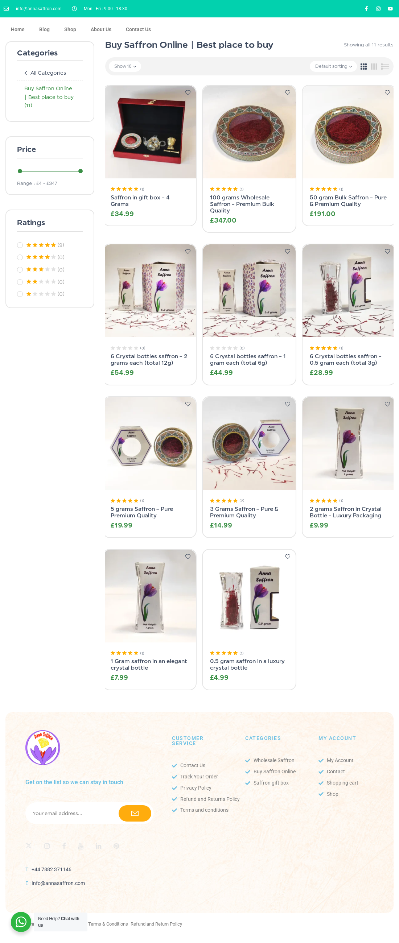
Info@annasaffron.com (58, 883)
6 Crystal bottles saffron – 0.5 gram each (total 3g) (346, 359)
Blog (44, 29)
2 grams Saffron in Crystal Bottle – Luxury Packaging (346, 512)
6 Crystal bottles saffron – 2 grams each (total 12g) (149, 359)
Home (18, 29)
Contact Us (138, 29)
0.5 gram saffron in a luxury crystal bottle (247, 664)
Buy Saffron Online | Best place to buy (49, 97)
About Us (101, 29)
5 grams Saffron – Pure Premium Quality (142, 512)
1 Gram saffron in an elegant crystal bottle (149, 664)
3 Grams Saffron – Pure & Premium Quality (244, 512)
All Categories (48, 73)
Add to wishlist (187, 93)
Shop (70, 29)
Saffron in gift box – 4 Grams (140, 200)
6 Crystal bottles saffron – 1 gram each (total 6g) (248, 359)
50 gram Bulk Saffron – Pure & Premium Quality (348, 200)
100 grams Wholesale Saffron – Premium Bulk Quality (242, 204)
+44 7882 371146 (51, 869)
